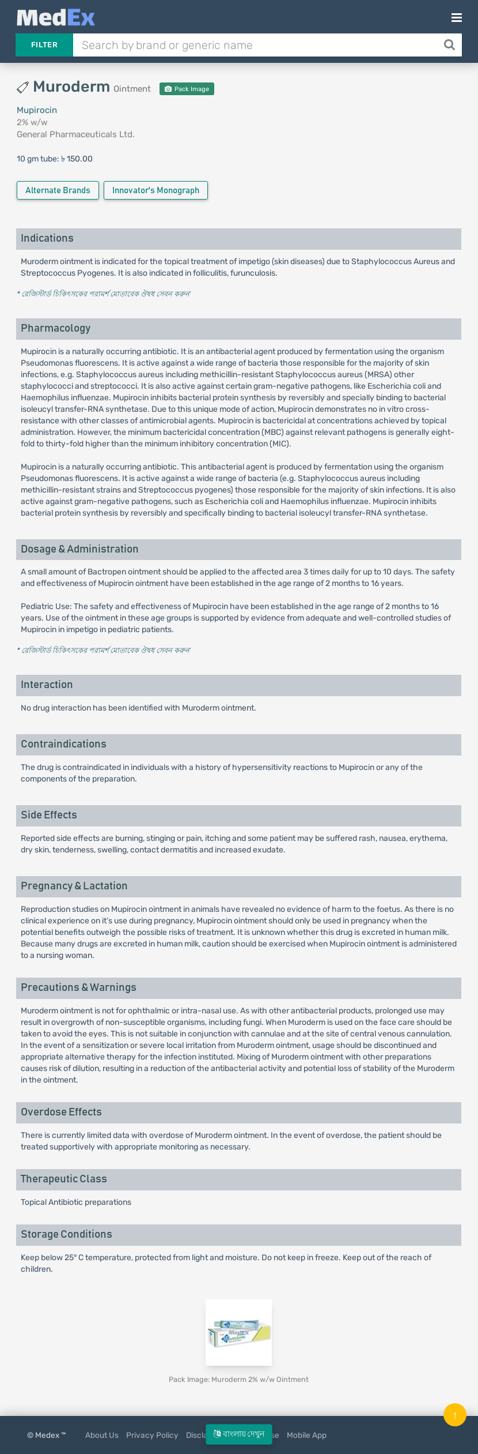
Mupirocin (37, 110)
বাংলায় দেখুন (239, 1434)
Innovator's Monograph (155, 190)
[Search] (450, 45)
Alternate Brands (57, 190)
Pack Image (187, 89)
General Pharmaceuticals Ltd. (76, 134)
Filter (44, 44)
